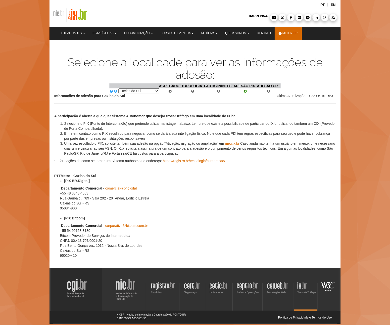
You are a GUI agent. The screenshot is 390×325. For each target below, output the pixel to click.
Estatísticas (105, 33)
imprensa (258, 16)
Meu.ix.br (288, 33)
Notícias (209, 33)
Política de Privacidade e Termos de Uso (305, 317)
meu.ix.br (232, 143)
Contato (264, 33)
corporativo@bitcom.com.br (126, 226)
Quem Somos (237, 33)
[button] (274, 17)
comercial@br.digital (121, 188)
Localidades (73, 33)
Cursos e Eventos (177, 33)
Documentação (138, 33)
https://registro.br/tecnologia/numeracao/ (194, 161)
